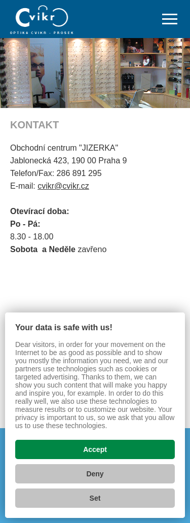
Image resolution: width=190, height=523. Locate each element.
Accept (95, 449)
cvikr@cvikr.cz (63, 186)
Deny (94, 474)
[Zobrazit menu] (169, 19)
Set (95, 498)
